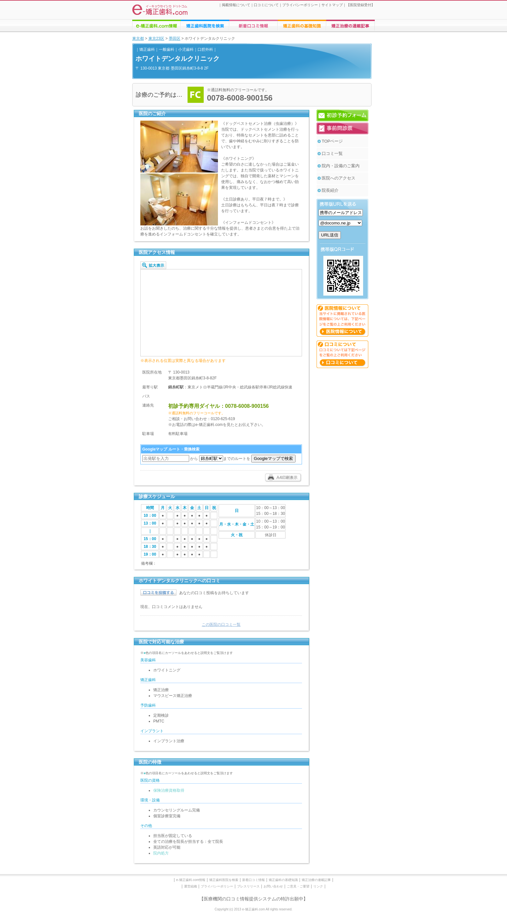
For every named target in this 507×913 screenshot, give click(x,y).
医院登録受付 (360, 5)
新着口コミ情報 (253, 880)
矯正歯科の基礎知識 (283, 880)
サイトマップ (332, 5)
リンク (318, 886)
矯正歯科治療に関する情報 (302, 25)
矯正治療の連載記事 (316, 880)
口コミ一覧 (332, 153)
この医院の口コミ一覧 (221, 624)
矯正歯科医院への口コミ (253, 25)
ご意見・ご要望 (298, 886)
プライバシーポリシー (300, 5)
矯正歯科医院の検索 (205, 25)
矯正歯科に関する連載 (350, 25)
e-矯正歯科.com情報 (191, 880)
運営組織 (190, 886)
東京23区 (156, 38)
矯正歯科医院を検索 (223, 880)
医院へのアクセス (338, 178)
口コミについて (266, 5)
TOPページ (332, 141)
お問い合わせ (273, 886)
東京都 (138, 38)
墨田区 (174, 38)
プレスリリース (248, 886)
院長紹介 (330, 190)
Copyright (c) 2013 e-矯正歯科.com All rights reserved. (254, 909)
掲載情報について (236, 5)
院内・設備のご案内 (341, 165)
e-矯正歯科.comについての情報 (156, 25)
